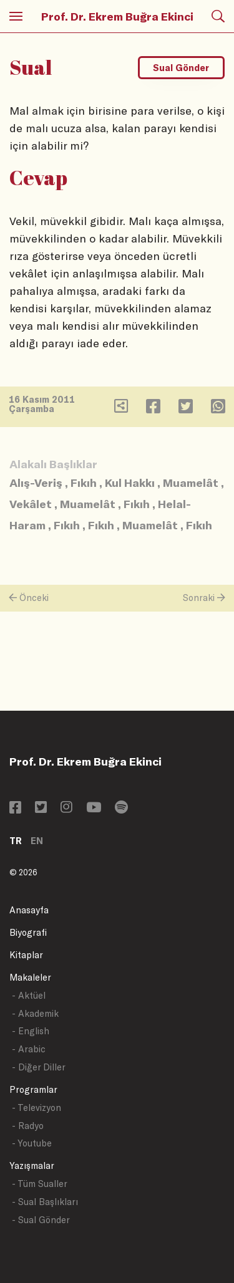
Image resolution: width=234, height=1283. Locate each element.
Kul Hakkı (130, 482)
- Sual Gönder (41, 1219)
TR (15, 840)
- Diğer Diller (39, 1067)
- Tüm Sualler (39, 1183)
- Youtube (32, 1143)
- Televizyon (36, 1107)
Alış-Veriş (35, 482)
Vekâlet (30, 504)
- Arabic (29, 1049)
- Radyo (28, 1125)
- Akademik (35, 1013)
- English (30, 1031)
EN (37, 840)
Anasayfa (29, 910)
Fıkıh (84, 482)
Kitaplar (26, 954)
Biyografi (28, 932)
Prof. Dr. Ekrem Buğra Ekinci (117, 16)
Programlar (33, 1089)
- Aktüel (29, 995)
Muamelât (190, 482)
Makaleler (30, 977)
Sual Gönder (181, 67)
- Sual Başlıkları (45, 1201)
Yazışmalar (31, 1165)
